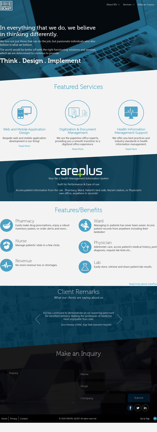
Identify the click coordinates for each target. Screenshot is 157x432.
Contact (24, 418)
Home (4, 418)
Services (127, 4)
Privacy (13, 418)
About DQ (112, 4)
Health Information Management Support (131, 130)
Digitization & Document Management (77, 130)
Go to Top (144, 418)
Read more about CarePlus (143, 284)
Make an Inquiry (146, 4)
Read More (24, 146)
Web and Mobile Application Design (24, 130)
